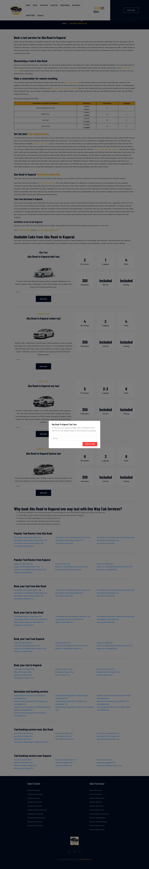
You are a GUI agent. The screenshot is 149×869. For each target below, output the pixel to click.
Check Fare (90, 444)
